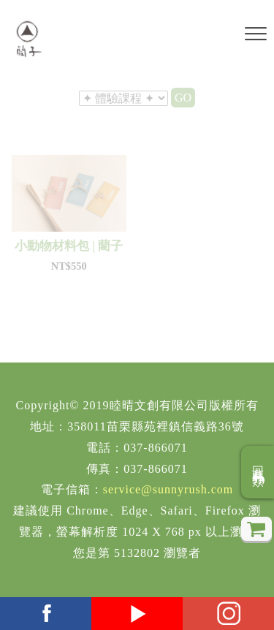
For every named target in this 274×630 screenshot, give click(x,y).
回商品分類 (258, 472)
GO (183, 97)
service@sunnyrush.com (168, 489)
